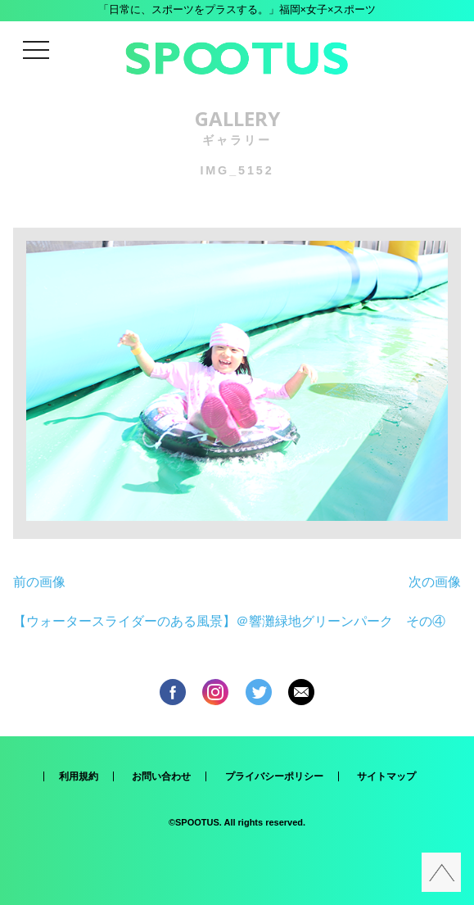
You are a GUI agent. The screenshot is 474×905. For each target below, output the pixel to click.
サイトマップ (386, 776)
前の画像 (39, 582)
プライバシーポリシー (274, 776)
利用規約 (78, 776)
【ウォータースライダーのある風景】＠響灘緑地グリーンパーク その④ (229, 621)
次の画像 (435, 582)
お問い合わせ (161, 776)
